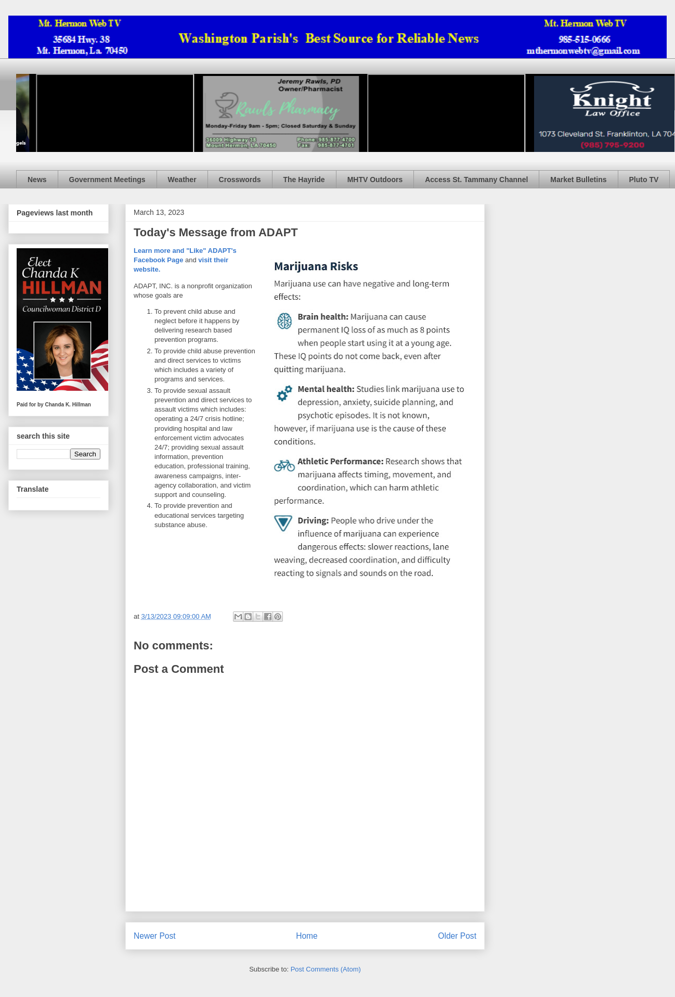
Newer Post (155, 935)
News (37, 179)
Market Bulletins (578, 179)
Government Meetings (107, 179)
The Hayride (304, 179)
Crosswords (240, 179)
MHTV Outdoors (375, 179)
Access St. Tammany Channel (476, 179)
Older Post (457, 935)
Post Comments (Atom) (326, 969)
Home (307, 935)
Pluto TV (644, 179)
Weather (182, 179)
